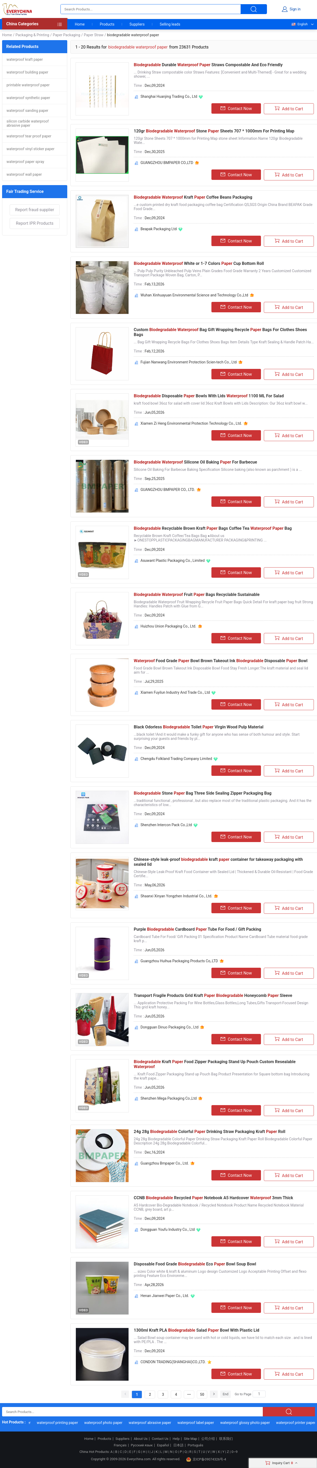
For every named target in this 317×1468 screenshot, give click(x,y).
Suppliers (137, 24)
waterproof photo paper (113, 1423)
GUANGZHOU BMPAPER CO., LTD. (168, 490)
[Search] (259, 1394)
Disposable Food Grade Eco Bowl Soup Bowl (195, 1264)
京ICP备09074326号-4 (206, 1459)
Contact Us (160, 1438)
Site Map (190, 1438)
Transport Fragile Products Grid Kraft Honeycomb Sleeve (213, 995)
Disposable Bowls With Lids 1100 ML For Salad (209, 395)
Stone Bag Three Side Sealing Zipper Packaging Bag (202, 793)
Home (80, 24)
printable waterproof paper (28, 85)
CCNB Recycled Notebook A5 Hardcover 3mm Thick (213, 1197)
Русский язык (142, 1445)
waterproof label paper (205, 1423)
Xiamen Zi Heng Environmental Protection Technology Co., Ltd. (191, 423)
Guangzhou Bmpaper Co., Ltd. (165, 1163)
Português (195, 1445)
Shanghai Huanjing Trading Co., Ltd (169, 96)
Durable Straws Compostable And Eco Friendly (208, 64)
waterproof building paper (27, 72)
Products (107, 24)
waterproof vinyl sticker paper (30, 149)
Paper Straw (93, 35)
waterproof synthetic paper (28, 98)
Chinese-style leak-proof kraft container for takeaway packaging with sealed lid (218, 862)
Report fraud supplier (34, 209)
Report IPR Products (34, 223)
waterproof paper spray (25, 162)
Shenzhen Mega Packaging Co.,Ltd (169, 1098)
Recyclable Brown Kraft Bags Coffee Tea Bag (213, 528)
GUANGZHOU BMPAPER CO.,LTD (167, 163)
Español (163, 1445)
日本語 (178, 1445)
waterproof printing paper (67, 1423)
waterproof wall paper (24, 174)
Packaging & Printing (32, 35)
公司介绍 (208, 1438)
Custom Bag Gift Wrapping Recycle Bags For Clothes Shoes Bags (220, 332)
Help (176, 1438)
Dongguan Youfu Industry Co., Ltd (168, 1229)
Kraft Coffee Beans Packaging (193, 197)
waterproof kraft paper (25, 59)
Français (120, 1445)
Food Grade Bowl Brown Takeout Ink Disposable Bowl (220, 660)
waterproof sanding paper (27, 110)
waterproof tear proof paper (29, 136)
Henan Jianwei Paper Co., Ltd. (165, 1296)
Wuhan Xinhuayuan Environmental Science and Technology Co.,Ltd (194, 295)
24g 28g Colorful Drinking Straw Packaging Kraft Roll (209, 1131)
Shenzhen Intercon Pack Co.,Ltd (166, 825)
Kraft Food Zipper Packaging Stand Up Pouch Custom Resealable (215, 1064)
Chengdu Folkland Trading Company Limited (176, 759)
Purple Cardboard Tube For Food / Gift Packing (197, 929)
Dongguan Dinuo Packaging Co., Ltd (169, 1027)
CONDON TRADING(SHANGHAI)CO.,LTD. (173, 1362)
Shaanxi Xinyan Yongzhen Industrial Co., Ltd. (176, 896)
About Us (141, 1438)
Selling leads (170, 24)
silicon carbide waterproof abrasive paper (28, 123)
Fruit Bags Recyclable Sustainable (197, 594)
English (299, 24)
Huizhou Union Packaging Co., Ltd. (168, 626)
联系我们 (226, 1438)
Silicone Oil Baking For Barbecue (195, 462)
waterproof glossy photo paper (255, 1423)
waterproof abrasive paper (159, 1423)
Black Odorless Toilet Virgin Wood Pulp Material (198, 726)
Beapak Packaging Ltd (159, 229)
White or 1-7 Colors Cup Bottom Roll (199, 263)
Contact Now (236, 108)
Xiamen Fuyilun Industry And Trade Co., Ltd (175, 692)
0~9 (234, 1452)
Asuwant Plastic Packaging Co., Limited (173, 560)
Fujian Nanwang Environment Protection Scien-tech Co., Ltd (189, 362)
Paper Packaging (66, 35)
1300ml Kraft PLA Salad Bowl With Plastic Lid (196, 1330)
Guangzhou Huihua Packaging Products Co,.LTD (179, 961)
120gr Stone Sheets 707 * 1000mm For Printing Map (214, 131)
